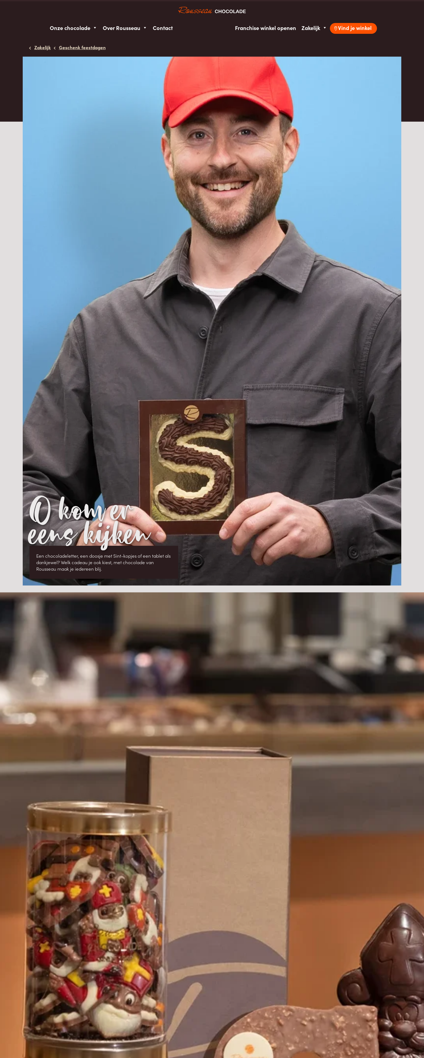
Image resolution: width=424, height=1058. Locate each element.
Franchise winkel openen (265, 27)
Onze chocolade (73, 27)
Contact (163, 27)
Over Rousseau (125, 27)
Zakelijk (314, 27)
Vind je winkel (355, 27)
